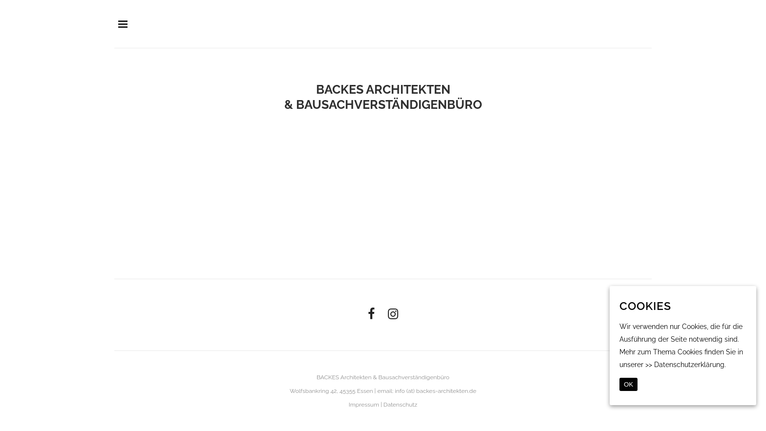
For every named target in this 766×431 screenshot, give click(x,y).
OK (628, 384)
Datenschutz (400, 404)
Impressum (364, 404)
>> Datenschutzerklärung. (685, 365)
